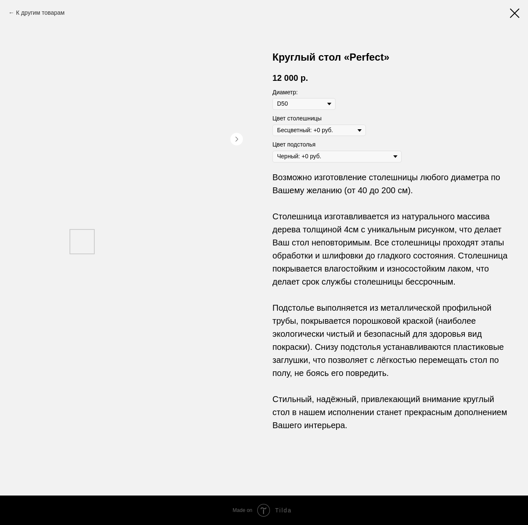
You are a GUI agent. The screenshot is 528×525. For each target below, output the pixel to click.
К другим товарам (40, 12)
